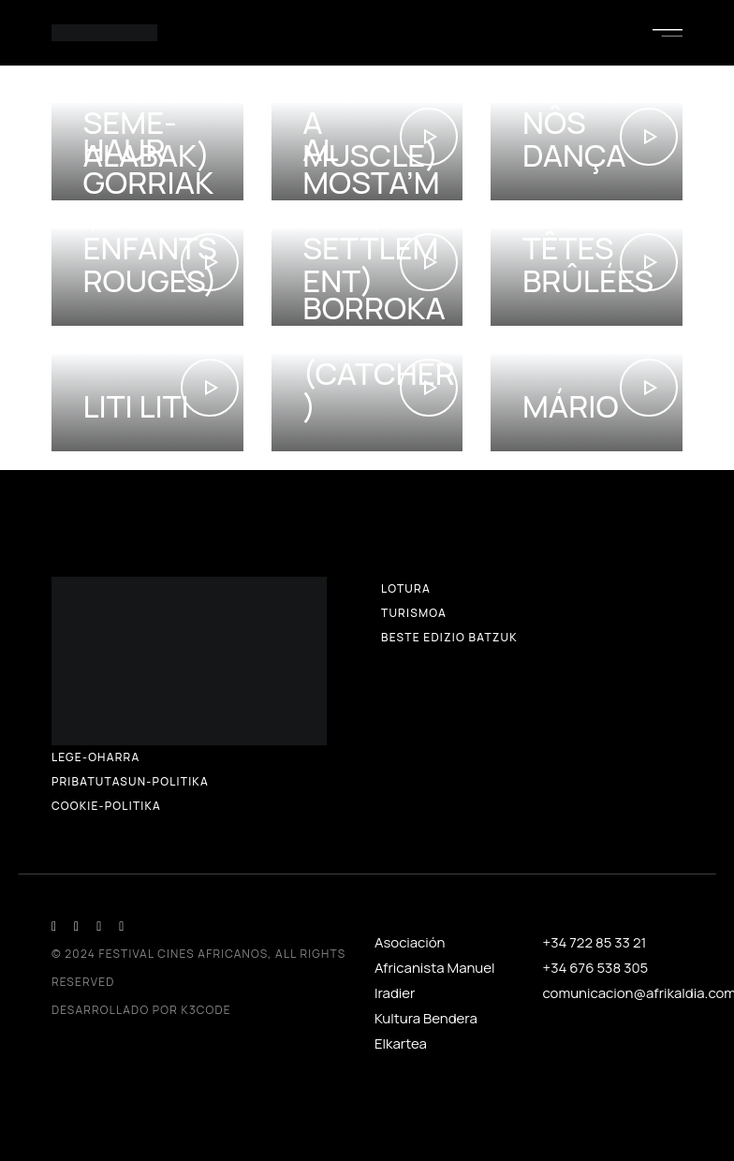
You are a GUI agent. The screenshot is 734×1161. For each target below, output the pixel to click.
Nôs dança (574, 138)
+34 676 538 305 (596, 967)
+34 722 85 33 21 (595, 942)
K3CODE (206, 1010)
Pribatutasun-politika (130, 781)
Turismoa (414, 613)
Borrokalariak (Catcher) (378, 357)
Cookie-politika (106, 806)
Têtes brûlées (587, 264)
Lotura (406, 588)
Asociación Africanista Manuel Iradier (434, 968)
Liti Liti (135, 406)
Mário (570, 406)
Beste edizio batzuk (449, 637)
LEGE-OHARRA (95, 757)
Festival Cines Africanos (184, 954)
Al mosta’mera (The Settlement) (371, 214)
